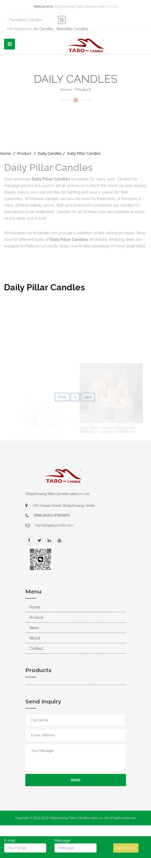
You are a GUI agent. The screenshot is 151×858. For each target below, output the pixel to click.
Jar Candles (43, 29)
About (34, 638)
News (34, 628)
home (5, 153)
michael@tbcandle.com (54, 525)
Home (66, 89)
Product (24, 153)
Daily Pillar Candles (84, 153)
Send (75, 780)
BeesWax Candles (72, 29)
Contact (36, 648)
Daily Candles (49, 153)
